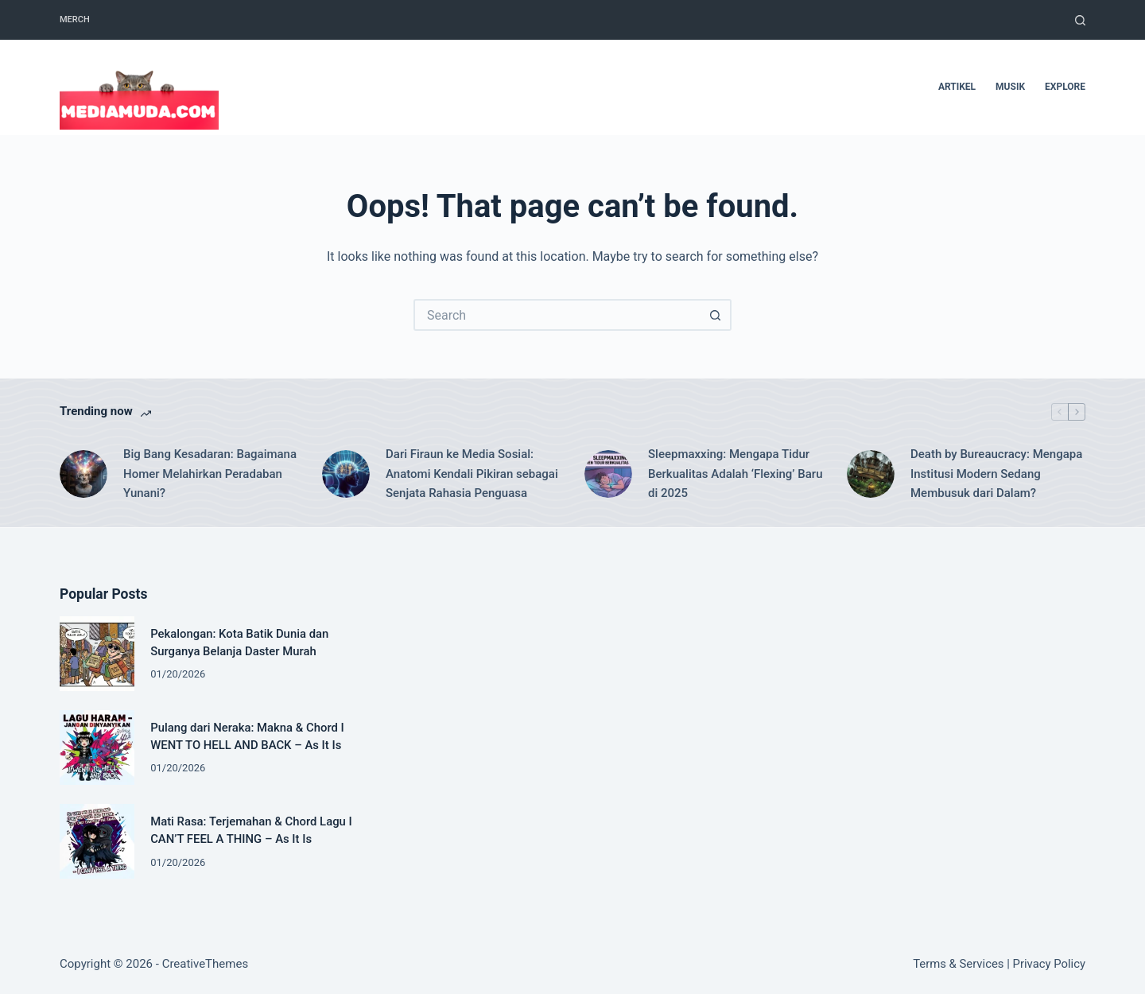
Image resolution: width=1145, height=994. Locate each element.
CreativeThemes (205, 964)
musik (1010, 86)
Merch (75, 19)
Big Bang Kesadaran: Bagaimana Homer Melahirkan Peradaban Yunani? (210, 474)
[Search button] (716, 315)
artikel (957, 86)
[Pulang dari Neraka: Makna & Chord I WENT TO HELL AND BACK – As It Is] (97, 747)
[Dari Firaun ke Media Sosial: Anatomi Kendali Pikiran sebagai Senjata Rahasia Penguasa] (346, 474)
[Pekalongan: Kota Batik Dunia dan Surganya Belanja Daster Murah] (97, 653)
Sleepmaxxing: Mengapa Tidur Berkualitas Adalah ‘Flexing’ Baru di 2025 (735, 474)
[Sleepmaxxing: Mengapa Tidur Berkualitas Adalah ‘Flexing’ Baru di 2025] (608, 474)
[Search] (1080, 20)
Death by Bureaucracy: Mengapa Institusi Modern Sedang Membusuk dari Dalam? (996, 474)
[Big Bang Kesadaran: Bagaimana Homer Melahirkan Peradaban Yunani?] (83, 474)
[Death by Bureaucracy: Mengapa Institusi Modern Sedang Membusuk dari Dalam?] (871, 474)
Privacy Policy (1049, 964)
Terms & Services (958, 964)
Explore (1065, 86)
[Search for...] (556, 315)
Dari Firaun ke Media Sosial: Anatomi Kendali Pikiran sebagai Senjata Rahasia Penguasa (472, 474)
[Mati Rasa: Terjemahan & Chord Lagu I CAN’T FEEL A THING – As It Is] (97, 841)
